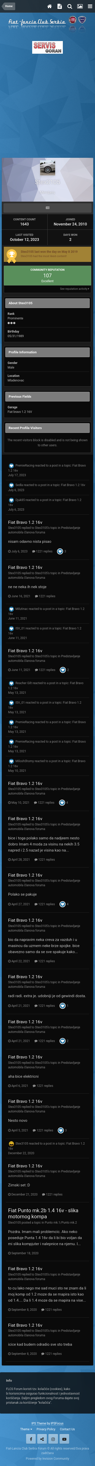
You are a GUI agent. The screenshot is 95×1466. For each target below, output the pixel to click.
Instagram (53, 1439)
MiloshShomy (24, 761)
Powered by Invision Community (47, 1458)
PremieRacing (24, 465)
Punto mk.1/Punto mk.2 (61, 1222)
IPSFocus (57, 1423)
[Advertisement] (47, 104)
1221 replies (42, 551)
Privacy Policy (46, 1429)
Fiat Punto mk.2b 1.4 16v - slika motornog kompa (43, 1213)
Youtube (64, 1439)
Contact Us (67, 1429)
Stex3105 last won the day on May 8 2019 (49, 252)
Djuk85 (20, 500)
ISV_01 (20, 628)
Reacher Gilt (23, 683)
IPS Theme (38, 1423)
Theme (26, 1429)
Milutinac (21, 609)
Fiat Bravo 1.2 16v (73, 485)
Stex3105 (14, 528)
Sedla (19, 485)
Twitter (42, 1439)
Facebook (31, 1439)
